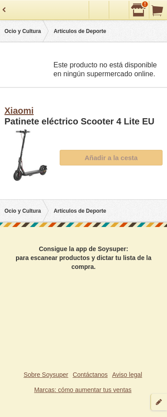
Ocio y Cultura (22, 31)
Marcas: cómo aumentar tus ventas (83, 389)
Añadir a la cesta (111, 157)
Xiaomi (19, 111)
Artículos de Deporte (79, 31)
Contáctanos (90, 374)
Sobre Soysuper (46, 374)
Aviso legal (127, 374)
